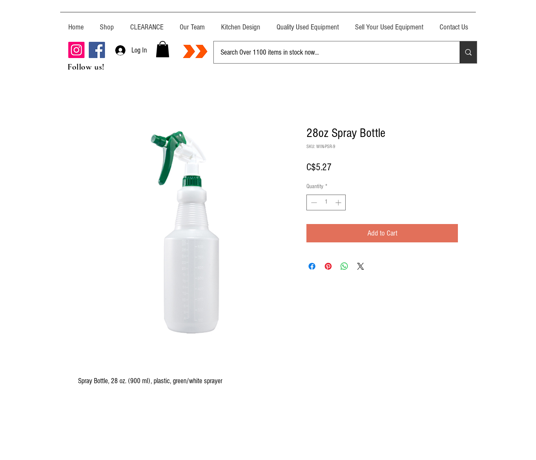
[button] (162, 49)
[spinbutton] (326, 202)
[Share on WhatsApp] (344, 266)
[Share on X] (360, 266)
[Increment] (339, 202)
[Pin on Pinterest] (328, 266)
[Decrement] (313, 202)
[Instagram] (76, 50)
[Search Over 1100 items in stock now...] (330, 52)
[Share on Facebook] (312, 266)
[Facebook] (97, 50)
